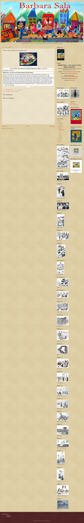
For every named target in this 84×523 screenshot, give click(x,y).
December (60, 123)
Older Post (52, 126)
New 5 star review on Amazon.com (62, 130)
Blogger (49, 520)
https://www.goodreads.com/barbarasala (69, 76)
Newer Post (4, 126)
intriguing (14, 91)
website (75, 78)
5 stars (7, 91)
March (60, 136)
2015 (59, 141)
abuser (9, 91)
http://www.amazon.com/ (72, 73)
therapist (17, 91)
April (59, 135)
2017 (59, 122)
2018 (59, 120)
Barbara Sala (73, 103)
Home (28, 126)
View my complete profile (74, 104)
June (60, 133)
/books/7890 (77, 71)
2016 (59, 140)
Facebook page (71, 80)
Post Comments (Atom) (10, 128)
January (60, 138)
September (60, 126)
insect (11, 91)
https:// (64, 71)
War (59, 131)
